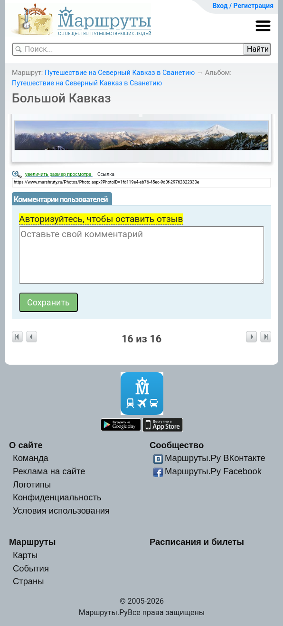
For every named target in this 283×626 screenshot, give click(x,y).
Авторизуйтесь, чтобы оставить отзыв (101, 218)
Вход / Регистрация (243, 5)
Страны (28, 581)
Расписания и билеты (197, 542)
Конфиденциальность (57, 497)
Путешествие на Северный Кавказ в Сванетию (120, 73)
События (31, 568)
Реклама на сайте (49, 471)
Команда (30, 458)
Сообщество (177, 445)
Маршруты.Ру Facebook (213, 471)
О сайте (26, 445)
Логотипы (32, 484)
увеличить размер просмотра (59, 174)
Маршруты (32, 542)
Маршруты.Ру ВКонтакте (215, 458)
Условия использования (61, 511)
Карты (25, 555)
